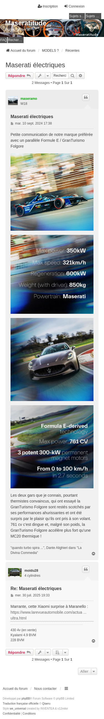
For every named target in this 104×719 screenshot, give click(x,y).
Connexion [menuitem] (74, 6)
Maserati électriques (35, 65)
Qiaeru (46, 703)
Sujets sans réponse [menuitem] (77, 16)
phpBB (26, 698)
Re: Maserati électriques (36, 588)
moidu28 (31, 571)
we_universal (18, 708)
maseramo (29, 99)
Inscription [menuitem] (48, 6)
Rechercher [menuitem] (16, 40)
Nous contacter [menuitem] (45, 689)
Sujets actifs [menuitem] (93, 16)
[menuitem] (11, 713)
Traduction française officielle (21, 703)
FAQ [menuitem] (3, 40)
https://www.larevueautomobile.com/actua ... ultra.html (49, 615)
